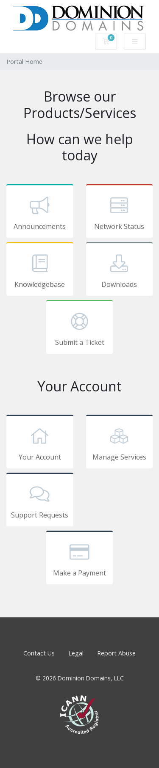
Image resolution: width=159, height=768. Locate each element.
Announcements (39, 212)
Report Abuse (116, 653)
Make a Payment (79, 559)
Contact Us (39, 653)
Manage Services (119, 443)
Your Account (39, 443)
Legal (76, 653)
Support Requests (39, 501)
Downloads (119, 270)
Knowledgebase (39, 270)
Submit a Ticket (79, 328)
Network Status (119, 212)
